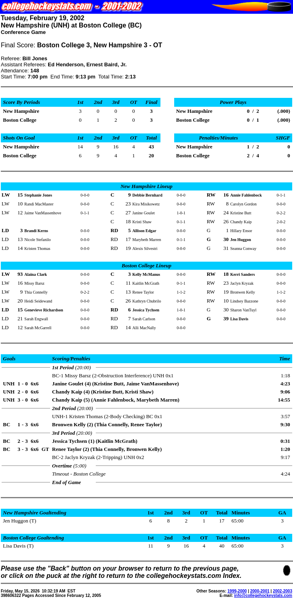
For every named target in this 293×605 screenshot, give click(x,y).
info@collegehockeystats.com (263, 595)
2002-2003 (282, 591)
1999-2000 (237, 591)
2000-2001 (260, 591)
